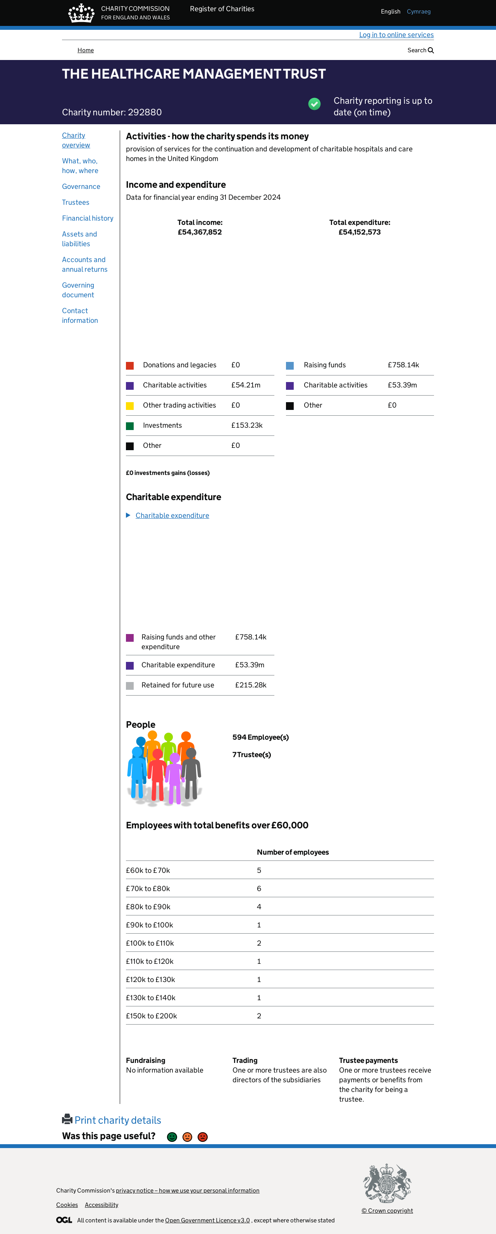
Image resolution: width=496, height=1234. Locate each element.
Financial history (88, 218)
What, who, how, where (80, 165)
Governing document (78, 290)
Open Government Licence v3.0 (207, 1220)
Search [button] (421, 50)
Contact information (80, 315)
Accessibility (101, 1204)
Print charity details (111, 1120)
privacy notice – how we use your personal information (188, 1190)
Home (86, 50)
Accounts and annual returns (85, 264)
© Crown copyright (387, 1210)
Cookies (67, 1204)
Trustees (76, 202)
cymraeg (419, 11)
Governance (81, 186)
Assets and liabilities (79, 239)
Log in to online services (396, 34)
